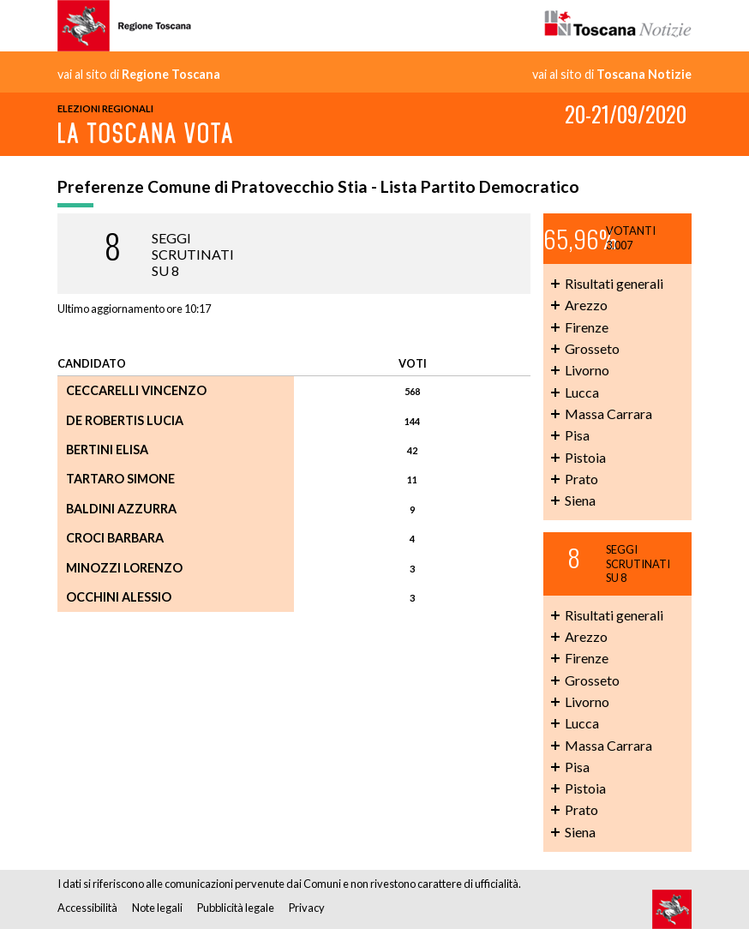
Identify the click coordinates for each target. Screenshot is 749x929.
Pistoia (585, 457)
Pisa (577, 435)
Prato (581, 478)
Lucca (582, 392)
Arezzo (586, 305)
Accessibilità (87, 907)
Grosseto (592, 348)
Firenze (586, 327)
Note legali (157, 907)
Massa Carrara (608, 413)
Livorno (587, 370)
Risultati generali (614, 283)
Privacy (307, 907)
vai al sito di (138, 75)
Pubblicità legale (235, 907)
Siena (580, 500)
